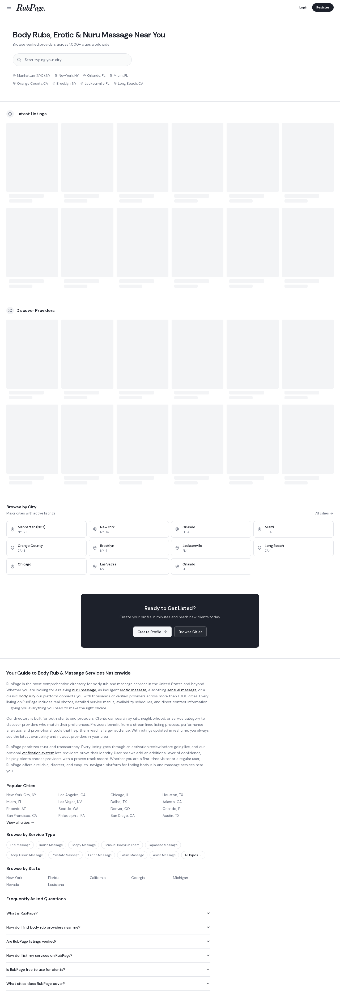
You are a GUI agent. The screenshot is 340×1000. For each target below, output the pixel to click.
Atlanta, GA (172, 801)
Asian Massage (164, 855)
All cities (324, 513)
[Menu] (9, 7)
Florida (54, 877)
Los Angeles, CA (72, 794)
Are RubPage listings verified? (108, 941)
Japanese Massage (162, 845)
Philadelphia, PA (71, 815)
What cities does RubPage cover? (108, 983)
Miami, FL (14, 801)
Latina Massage (132, 855)
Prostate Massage (65, 855)
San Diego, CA (122, 815)
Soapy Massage (84, 845)
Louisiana (56, 884)
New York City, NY (21, 794)
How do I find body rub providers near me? (108, 927)
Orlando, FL (172, 808)
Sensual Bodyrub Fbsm (122, 845)
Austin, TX (171, 815)
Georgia (138, 877)
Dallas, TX (118, 801)
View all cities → (20, 822)
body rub (27, 696)
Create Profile (153, 631)
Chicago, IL (119, 794)
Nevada (12, 884)
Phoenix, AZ (16, 808)
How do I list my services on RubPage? (108, 955)
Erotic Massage (100, 855)
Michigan (180, 877)
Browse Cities (190, 631)
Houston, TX (173, 794)
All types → (193, 855)
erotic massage (133, 690)
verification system (38, 752)
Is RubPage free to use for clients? (108, 969)
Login (303, 7)
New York (14, 877)
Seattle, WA (68, 808)
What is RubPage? (108, 913)
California (98, 877)
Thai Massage (20, 845)
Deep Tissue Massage (26, 855)
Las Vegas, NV (70, 801)
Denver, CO (120, 808)
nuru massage (84, 690)
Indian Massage (51, 845)
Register (322, 7)
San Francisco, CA (21, 815)
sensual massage (182, 690)
